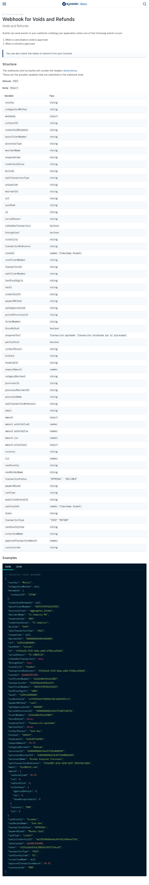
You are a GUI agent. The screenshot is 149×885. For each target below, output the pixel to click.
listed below (70, 70)
